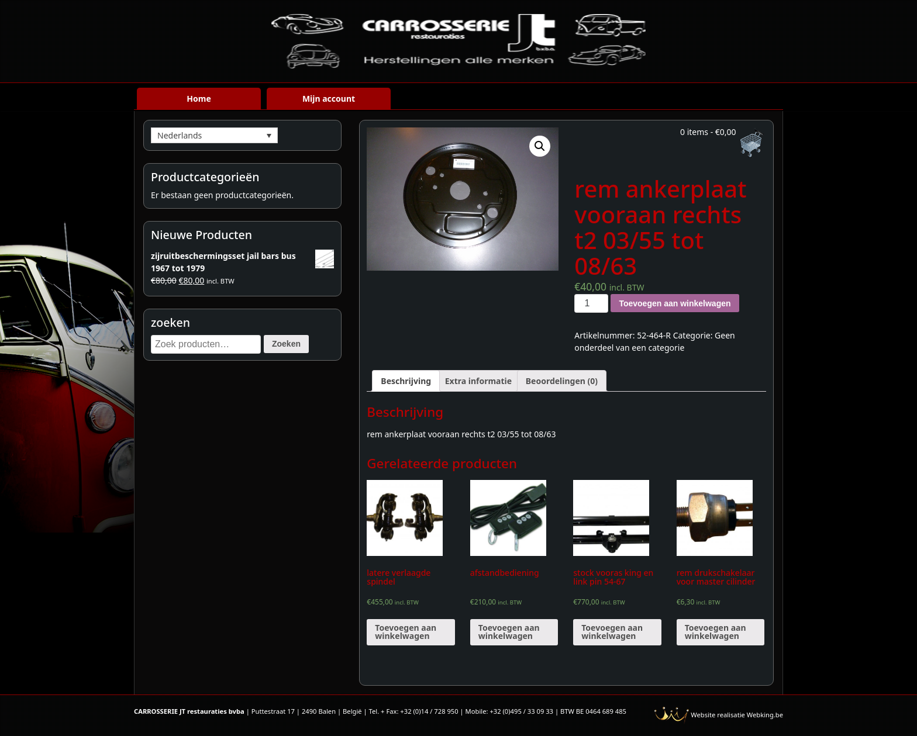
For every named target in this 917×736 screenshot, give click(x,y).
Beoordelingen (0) (562, 380)
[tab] (406, 381)
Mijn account (328, 98)
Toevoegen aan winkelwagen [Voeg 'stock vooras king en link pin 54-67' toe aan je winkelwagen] (612, 631)
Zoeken (286, 343)
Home (199, 98)
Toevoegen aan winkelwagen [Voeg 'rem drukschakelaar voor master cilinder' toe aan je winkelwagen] (715, 631)
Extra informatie (478, 380)
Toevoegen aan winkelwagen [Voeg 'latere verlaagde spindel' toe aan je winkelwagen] (405, 631)
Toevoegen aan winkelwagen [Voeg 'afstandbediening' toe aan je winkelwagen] (509, 631)
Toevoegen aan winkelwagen (674, 303)
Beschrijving (406, 380)
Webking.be (765, 714)
